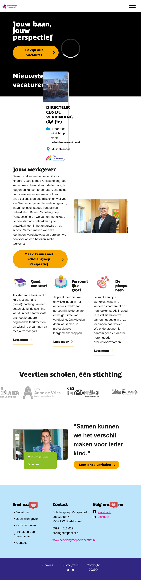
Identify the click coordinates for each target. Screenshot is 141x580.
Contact (21, 542)
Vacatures (23, 512)
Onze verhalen (26, 525)
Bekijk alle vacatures (34, 52)
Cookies (47, 565)
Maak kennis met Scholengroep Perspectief (38, 259)
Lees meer (20, 339)
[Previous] (5, 392)
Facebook (104, 512)
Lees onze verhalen (95, 465)
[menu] (132, 8)
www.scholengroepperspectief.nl (74, 540)
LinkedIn (103, 516)
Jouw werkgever (27, 518)
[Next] (135, 392)
